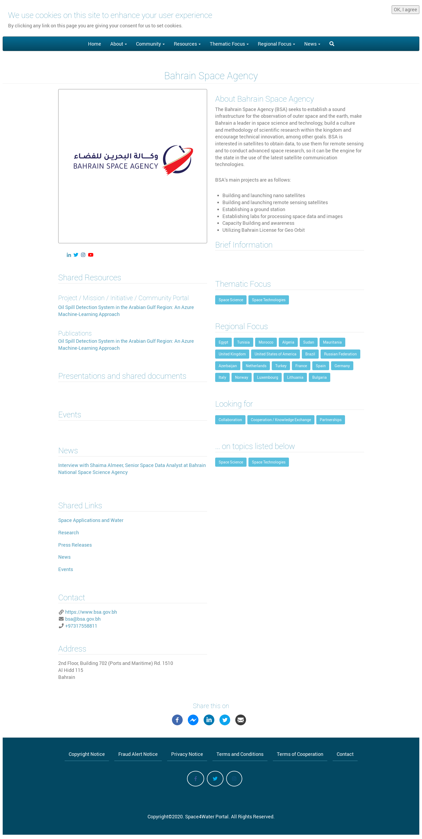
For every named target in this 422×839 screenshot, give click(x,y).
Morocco (266, 342)
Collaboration (230, 419)
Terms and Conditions (239, 754)
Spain (321, 365)
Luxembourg (267, 377)
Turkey (281, 365)
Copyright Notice (87, 754)
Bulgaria (319, 377)
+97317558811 (81, 626)
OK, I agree (405, 9)
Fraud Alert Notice (138, 754)
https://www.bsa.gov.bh (91, 612)
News (312, 44)
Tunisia (243, 342)
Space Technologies (268, 299)
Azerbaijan (228, 365)
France (301, 365)
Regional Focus (276, 44)
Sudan (308, 342)
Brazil (310, 353)
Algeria (288, 342)
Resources (187, 44)
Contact (345, 754)
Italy (222, 377)
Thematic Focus (229, 44)
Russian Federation (340, 353)
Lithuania (295, 377)
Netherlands (256, 365)
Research (68, 532)
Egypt (223, 342)
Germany (342, 365)
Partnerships (331, 419)
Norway (241, 377)
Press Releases (75, 545)
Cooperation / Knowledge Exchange (281, 419)
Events (65, 569)
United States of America (275, 353)
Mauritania (332, 342)
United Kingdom (232, 353)
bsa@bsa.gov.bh (83, 619)
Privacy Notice (187, 754)
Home (94, 44)
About (118, 44)
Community (150, 44)
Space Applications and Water (90, 520)
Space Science (231, 299)
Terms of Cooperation (300, 754)
